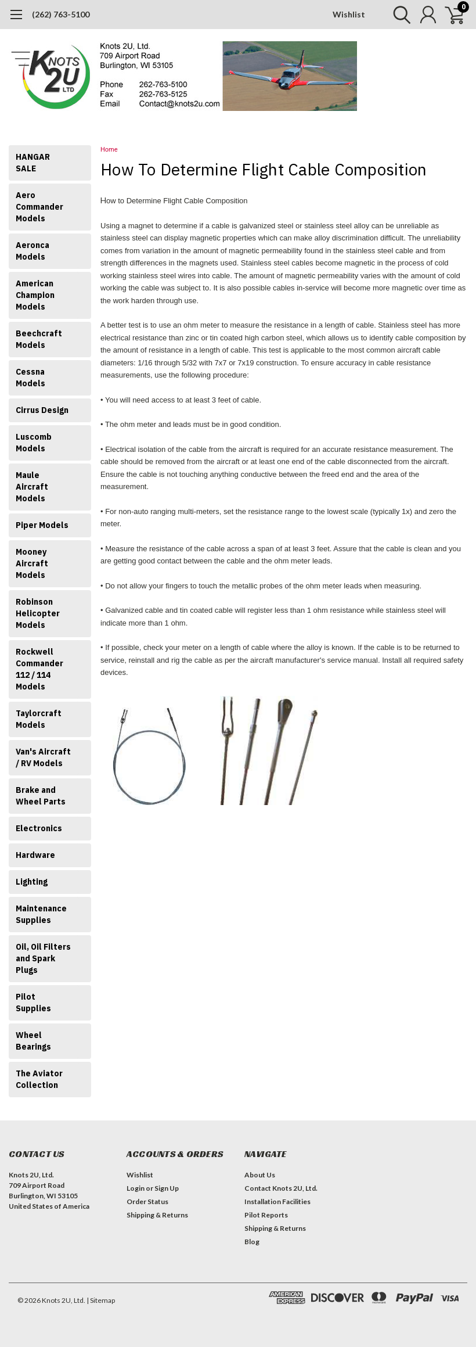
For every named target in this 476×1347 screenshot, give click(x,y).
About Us (259, 1174)
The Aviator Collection (39, 1079)
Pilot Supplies (33, 1003)
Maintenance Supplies (41, 914)
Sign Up (166, 1188)
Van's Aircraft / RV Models (43, 757)
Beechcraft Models (39, 339)
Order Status (147, 1201)
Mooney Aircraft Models (32, 563)
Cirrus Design (42, 410)
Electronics (39, 828)
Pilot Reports (266, 1214)
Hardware (35, 855)
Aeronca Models (32, 251)
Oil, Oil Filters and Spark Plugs (43, 958)
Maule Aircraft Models (32, 487)
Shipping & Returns (157, 1214)
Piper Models (42, 525)
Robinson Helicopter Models (38, 613)
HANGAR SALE (33, 163)
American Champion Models (35, 295)
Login (136, 1188)
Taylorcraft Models (39, 719)
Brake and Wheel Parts (41, 796)
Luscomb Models (34, 443)
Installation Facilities (277, 1201)
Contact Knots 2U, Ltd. (281, 1188)
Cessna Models (30, 378)
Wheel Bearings (33, 1041)
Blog (251, 1241)
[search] (399, 14)
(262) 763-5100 (60, 14)
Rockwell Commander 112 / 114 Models (39, 669)
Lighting (32, 882)
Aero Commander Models (39, 207)
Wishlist (349, 14)
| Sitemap (100, 1300)
